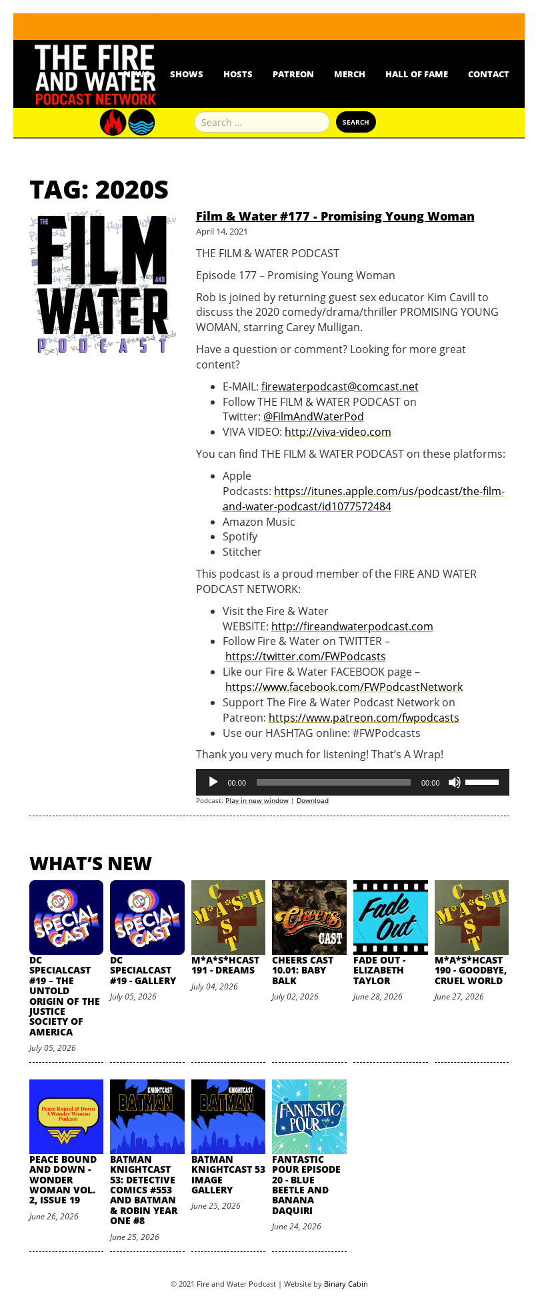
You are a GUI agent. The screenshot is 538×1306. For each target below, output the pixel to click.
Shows (186, 74)
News (136, 74)
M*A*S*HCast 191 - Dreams (225, 965)
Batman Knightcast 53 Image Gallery (228, 1174)
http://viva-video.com (338, 431)
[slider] (334, 782)
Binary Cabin (346, 1284)
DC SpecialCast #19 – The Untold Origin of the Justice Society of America (64, 996)
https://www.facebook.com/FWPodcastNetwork (344, 687)
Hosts (238, 74)
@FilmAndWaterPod (313, 416)
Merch (349, 74)
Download (313, 800)
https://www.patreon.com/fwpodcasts (364, 717)
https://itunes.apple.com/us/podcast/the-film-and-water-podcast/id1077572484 (364, 499)
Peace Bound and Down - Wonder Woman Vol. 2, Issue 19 (63, 1180)
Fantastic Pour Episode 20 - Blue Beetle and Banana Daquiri (306, 1185)
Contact (488, 74)
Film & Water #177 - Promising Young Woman (335, 216)
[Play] (213, 782)
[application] (352, 782)
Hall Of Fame (416, 74)
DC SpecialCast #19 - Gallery (143, 970)
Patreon (293, 74)
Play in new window (257, 800)
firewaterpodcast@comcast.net (340, 386)
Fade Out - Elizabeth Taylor (379, 970)
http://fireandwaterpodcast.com (352, 626)
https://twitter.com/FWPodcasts (305, 656)
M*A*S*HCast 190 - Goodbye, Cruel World (471, 970)
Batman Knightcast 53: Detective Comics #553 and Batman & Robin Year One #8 (143, 1190)
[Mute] (454, 782)
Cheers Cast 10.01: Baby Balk (302, 970)
